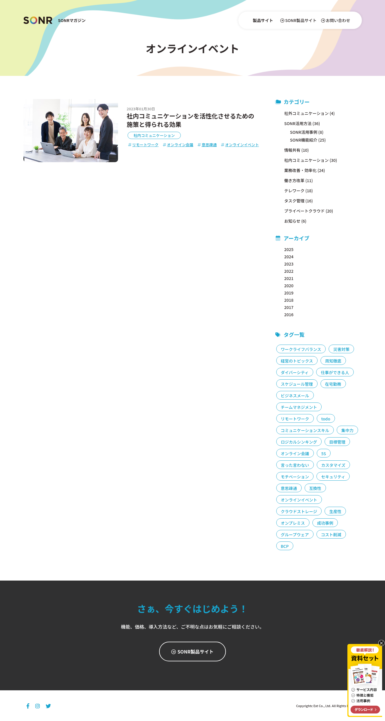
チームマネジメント (299, 407)
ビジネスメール (295, 395)
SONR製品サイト (298, 20)
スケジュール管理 (297, 384)
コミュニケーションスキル (305, 430)
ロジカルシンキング (299, 442)
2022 (289, 271)
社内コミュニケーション (154, 135)
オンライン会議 (178, 144)
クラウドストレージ (299, 511)
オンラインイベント (240, 144)
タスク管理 (294, 201)
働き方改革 (294, 180)
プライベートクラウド (304, 211)
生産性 (335, 511)
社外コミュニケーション (306, 113)
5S (323, 453)
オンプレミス (293, 523)
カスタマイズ (333, 465)
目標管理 (337, 442)
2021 (289, 278)
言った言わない (295, 465)
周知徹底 (333, 361)
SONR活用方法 (298, 123)
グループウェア (295, 534)
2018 (289, 300)
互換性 (315, 488)
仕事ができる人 (335, 372)
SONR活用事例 (304, 132)
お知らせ (292, 221)
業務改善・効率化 (300, 170)
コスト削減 (331, 534)
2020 (289, 285)
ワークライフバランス (301, 349)
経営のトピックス (297, 361)
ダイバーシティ (295, 372)
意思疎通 (207, 144)
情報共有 (292, 150)
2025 (289, 249)
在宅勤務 (333, 384)
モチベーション (295, 477)
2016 (289, 314)
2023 (289, 264)
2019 (289, 293)
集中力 (347, 430)
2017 (289, 307)
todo (325, 419)
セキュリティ (333, 477)
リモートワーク (143, 144)
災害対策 (341, 349)
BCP (285, 546)
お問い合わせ (335, 20)
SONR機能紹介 (304, 140)
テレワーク (294, 190)
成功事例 (325, 523)
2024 (289, 256)
